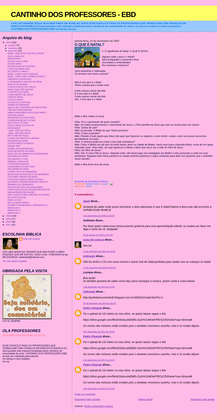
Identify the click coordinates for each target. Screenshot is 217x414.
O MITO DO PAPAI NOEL (19, 69)
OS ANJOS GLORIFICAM (19, 102)
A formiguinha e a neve (18, 159)
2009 (8, 219)
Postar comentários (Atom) (98, 406)
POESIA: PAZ (14, 146)
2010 (8, 221)
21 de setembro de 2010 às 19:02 (99, 251)
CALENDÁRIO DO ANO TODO (21, 167)
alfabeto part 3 (14, 210)
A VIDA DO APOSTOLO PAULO (22, 87)
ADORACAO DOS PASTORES (21, 118)
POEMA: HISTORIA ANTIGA (20, 149)
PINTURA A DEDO (16, 115)
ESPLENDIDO (14, 128)
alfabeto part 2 (14, 208)
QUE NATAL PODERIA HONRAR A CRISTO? (28, 182)
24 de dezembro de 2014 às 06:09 (99, 303)
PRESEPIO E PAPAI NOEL (20, 79)
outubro (12, 45)
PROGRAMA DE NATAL (18, 169)
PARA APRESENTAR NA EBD (21, 192)
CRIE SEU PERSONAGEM (20, 110)
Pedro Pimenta (92, 308)
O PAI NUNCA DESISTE (18, 164)
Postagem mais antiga (202, 399)
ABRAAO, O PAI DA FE (18, 162)
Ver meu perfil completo (14, 261)
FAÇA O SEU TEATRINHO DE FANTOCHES (27, 108)
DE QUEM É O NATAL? (18, 71)
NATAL (89, 186)
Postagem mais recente (87, 399)
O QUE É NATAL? (16, 100)
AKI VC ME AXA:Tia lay (18, 136)
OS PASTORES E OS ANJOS (21, 143)
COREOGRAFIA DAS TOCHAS (22, 120)
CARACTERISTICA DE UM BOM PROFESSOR (29, 190)
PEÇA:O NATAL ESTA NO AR (21, 125)
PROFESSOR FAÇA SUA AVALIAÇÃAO (25, 187)
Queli (86, 201)
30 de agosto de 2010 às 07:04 (98, 235)
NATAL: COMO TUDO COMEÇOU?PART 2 (27, 77)
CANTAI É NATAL (15, 97)
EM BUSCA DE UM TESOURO (21, 66)
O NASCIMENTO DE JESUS (20, 95)
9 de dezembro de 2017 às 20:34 (98, 332)
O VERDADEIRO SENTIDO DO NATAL (25, 82)
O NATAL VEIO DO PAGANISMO (22, 172)
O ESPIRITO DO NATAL (18, 92)
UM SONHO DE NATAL (18, 156)
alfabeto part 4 (14, 213)
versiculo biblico (15, 64)
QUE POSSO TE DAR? (18, 123)
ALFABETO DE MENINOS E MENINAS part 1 (28, 205)
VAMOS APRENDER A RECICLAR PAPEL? (27, 113)
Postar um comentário (85, 394)
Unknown (89, 256)
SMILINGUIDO (14, 59)
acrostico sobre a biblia (18, 61)
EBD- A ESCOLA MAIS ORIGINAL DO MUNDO (28, 195)
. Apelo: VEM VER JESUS (19, 131)
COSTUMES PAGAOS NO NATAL (23, 177)
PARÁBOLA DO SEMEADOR (21, 185)
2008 (8, 216)
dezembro (13, 51)
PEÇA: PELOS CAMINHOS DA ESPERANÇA (28, 154)
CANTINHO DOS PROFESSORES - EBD (73, 14)
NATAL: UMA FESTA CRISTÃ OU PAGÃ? (26, 54)
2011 (8, 224)
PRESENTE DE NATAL (18, 141)
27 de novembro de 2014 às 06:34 (99, 267)
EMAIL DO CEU (15, 200)
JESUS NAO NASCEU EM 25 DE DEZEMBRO (28, 174)
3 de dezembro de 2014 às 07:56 (98, 287)
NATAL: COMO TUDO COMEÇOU (23, 74)
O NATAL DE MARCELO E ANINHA (23, 138)
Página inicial (145, 399)
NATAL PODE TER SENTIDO (21, 90)
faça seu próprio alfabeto (18, 203)
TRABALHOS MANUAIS (18, 105)
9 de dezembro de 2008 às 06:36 (98, 216)
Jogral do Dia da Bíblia (17, 84)
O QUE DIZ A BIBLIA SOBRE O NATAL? (25, 179)
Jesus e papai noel (16, 56)
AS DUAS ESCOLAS (17, 197)
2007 (8, 42)
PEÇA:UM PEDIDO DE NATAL (21, 151)
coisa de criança (93, 239)
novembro (13, 48)
